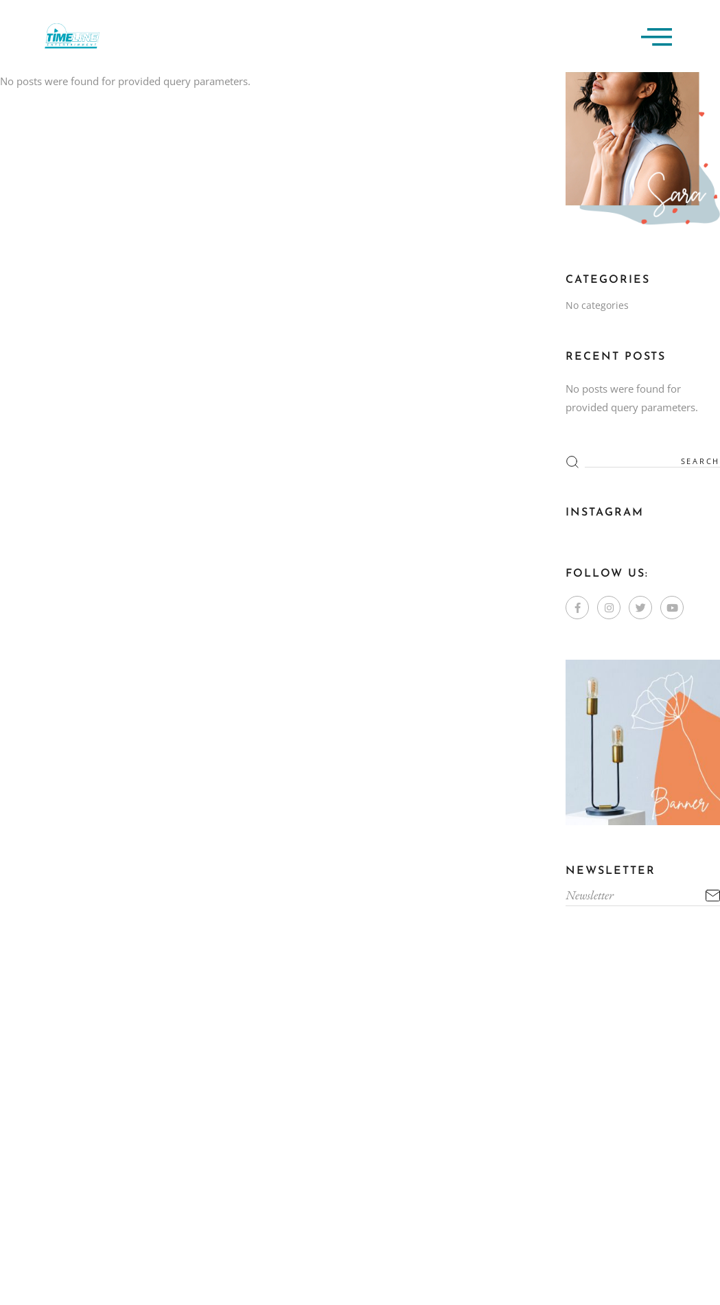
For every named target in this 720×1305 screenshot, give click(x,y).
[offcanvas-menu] (656, 36)
